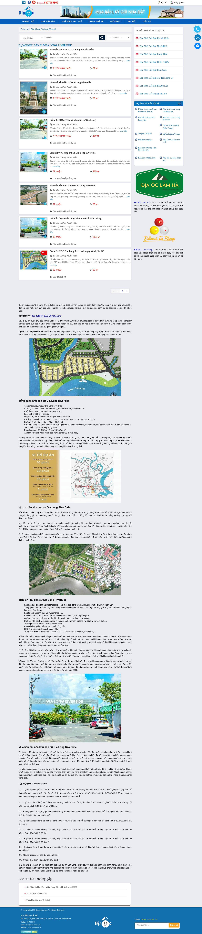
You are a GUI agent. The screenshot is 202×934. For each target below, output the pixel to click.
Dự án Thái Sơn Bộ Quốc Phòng (171, 126)
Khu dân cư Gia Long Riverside (171, 118)
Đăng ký (174, 925)
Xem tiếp (123, 93)
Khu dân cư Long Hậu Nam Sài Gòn (147, 149)
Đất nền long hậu (145, 140)
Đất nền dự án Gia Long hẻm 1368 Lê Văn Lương (76, 218)
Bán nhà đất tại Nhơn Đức (151, 46)
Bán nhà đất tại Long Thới (151, 54)
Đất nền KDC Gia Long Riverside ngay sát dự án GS (77, 251)
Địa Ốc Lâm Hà (141, 202)
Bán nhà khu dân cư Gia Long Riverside (70, 82)
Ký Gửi (164, 2)
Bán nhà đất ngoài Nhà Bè (151, 93)
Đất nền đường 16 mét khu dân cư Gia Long (73, 120)
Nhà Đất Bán (48, 21)
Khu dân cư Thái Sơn (147, 158)
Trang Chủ (28, 21)
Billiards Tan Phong (143, 249)
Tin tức (132, 21)
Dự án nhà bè (96, 21)
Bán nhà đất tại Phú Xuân (151, 70)
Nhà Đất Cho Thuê (72, 21)
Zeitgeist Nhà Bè (145, 133)
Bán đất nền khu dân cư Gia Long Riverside (72, 185)
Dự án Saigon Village (171, 134)
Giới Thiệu (115, 21)
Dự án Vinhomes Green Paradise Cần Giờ (147, 110)
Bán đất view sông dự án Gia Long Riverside (73, 152)
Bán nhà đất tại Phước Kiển (152, 38)
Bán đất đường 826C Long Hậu (146, 118)
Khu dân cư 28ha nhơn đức (172, 159)
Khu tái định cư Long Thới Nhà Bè (171, 110)
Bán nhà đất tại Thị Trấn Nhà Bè (154, 77)
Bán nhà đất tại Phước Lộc (152, 85)
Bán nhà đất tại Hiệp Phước (152, 62)
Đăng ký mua (179, 2)
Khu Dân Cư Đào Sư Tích (171, 141)
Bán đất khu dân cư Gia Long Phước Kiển (72, 49)
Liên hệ (147, 21)
